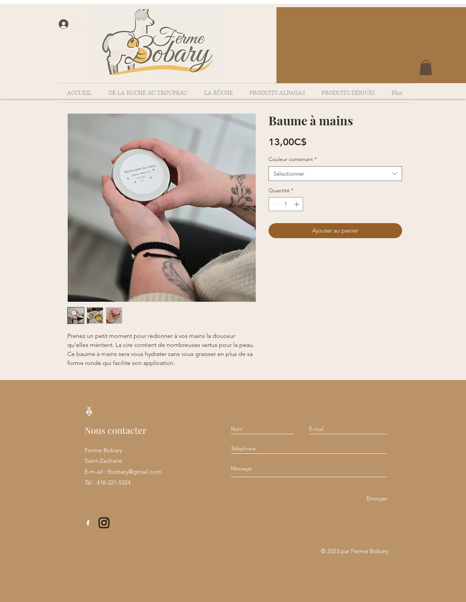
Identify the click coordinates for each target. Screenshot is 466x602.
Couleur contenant (293, 159)
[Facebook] (88, 523)
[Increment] (297, 204)
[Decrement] (274, 204)
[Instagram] (104, 522)
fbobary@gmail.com (135, 471)
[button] (425, 67)
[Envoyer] (376, 498)
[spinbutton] (286, 204)
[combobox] (335, 173)
